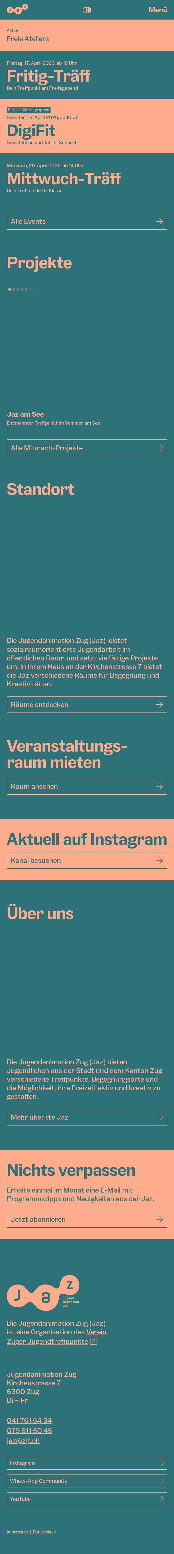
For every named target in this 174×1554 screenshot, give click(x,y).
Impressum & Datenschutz (31, 1531)
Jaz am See (25, 414)
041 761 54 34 (29, 1420)
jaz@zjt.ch (23, 1440)
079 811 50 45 (29, 1430)
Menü (158, 9)
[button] (9, 289)
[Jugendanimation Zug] (43, 1293)
